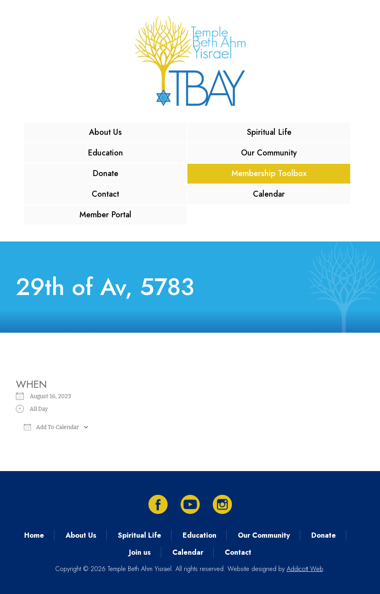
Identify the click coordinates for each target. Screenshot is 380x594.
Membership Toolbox (269, 173)
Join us (140, 552)
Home (34, 535)
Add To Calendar (51, 427)
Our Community (269, 153)
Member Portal (105, 214)
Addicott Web (305, 568)
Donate (105, 173)
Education (105, 153)
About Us (105, 132)
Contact (105, 194)
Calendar (269, 194)
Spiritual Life (269, 132)
